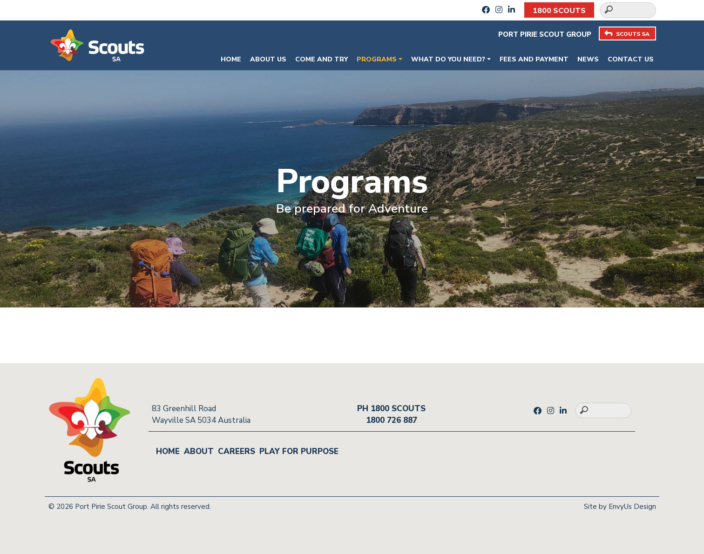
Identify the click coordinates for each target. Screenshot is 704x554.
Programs (377, 59)
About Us (268, 59)
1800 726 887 (391, 420)
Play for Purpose (298, 451)
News (588, 59)
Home (231, 59)
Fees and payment (534, 59)
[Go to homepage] (97, 44)
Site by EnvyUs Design (620, 506)
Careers (236, 451)
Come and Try (321, 59)
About (199, 451)
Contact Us (631, 59)
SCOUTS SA (627, 34)
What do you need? (448, 59)
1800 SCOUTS (559, 11)
